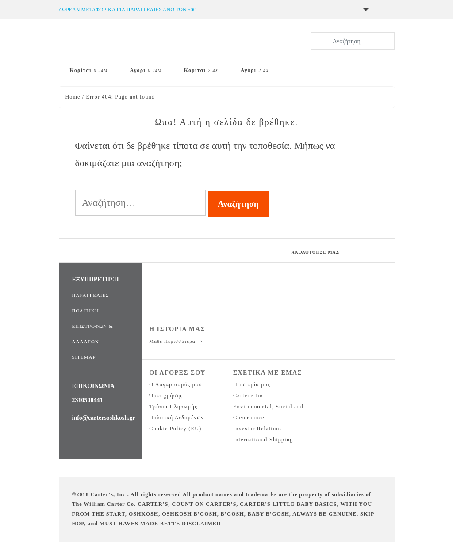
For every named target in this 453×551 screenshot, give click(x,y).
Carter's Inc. (249, 395)
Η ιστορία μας (252, 384)
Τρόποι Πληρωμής (173, 406)
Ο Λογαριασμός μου (175, 384)
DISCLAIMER (201, 524)
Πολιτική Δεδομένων (176, 417)
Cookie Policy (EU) (175, 429)
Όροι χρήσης (166, 395)
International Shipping (263, 440)
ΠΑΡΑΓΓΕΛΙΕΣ (90, 295)
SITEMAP (84, 357)
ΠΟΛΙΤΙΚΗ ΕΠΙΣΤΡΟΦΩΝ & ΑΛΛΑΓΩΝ (92, 326)
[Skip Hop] (310, 67)
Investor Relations (257, 429)
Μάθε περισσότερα (173, 341)
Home (73, 97)
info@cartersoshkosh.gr (103, 417)
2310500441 (87, 400)
